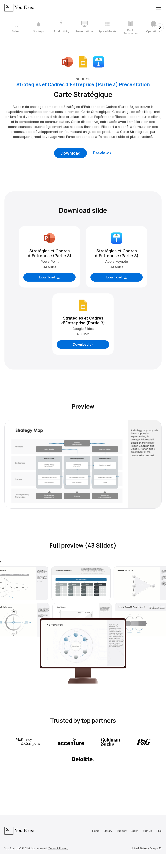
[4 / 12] (84, 27)
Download (70, 153)
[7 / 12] (153, 27)
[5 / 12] (107, 27)
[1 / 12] (15, 27)
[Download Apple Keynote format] (98, 61)
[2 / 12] (38, 27)
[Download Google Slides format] (83, 61)
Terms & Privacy (58, 848)
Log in (134, 830)
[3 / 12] (61, 27)
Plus (159, 830)
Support (122, 830)
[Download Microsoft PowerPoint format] (67, 61)
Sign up (147, 830)
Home (95, 830)
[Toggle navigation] (158, 7)
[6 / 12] (130, 27)
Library (108, 830)
